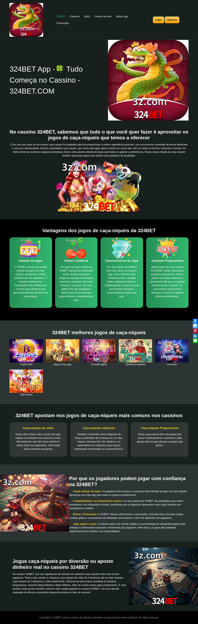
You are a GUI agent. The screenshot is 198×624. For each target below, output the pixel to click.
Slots (87, 16)
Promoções (63, 23)
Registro (172, 20)
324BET (61, 16)
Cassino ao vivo (103, 16)
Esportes (75, 16)
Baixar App (122, 16)
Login (158, 20)
